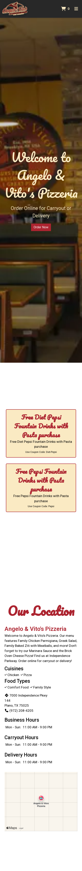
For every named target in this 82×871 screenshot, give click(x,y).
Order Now (41, 227)
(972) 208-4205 (19, 711)
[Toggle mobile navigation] (76, 8)
